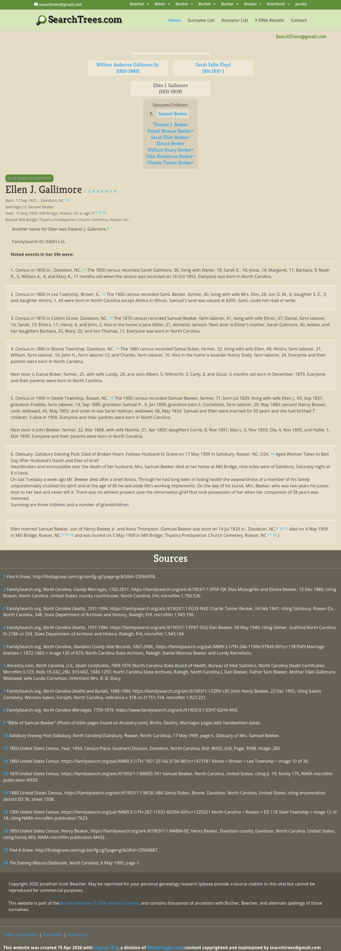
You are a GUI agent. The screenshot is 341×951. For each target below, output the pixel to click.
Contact (299, 20)
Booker (250, 4)
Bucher (227, 4)
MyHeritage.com (164, 947)
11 (5, 748)
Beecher (137, 4)
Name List (77, 935)
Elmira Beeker (170, 143)
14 (5, 793)
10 (5, 735)
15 (5, 812)
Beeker (182, 4)
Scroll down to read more (29, 178)
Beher (160, 4)
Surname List (201, 20)
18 (5, 863)
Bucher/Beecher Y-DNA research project (100, 903)
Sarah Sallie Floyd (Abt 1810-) (213, 68)
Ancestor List (234, 20)
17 (5, 850)
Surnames (53, 935)
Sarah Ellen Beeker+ (170, 137)
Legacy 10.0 (106, 947)
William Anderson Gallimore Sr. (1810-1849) (128, 68)
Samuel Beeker (173, 114)
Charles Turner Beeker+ (170, 163)
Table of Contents (20, 935)
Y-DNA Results (269, 20)
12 (5, 761)
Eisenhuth (276, 4)
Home (174, 20)
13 (5, 774)
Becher (204, 4)
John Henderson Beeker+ (170, 156)
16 (5, 831)
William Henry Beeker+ (171, 150)
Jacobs (301, 4)
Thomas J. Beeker (170, 124)
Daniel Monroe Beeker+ (170, 131)
